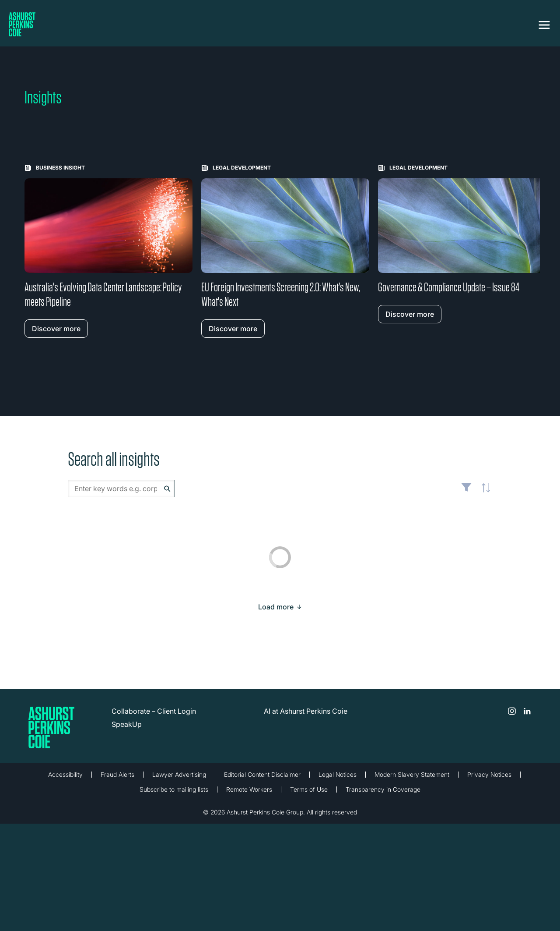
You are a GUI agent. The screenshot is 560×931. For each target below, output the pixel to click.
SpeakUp (127, 724)
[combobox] (121, 488)
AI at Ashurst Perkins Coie (305, 711)
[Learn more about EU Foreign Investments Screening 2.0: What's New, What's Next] (285, 251)
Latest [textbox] (483, 493)
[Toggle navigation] (544, 25)
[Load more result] (276, 606)
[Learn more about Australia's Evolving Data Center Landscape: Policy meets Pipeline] (108, 251)
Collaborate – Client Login (154, 711)
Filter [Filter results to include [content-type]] (466, 490)
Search (167, 488)
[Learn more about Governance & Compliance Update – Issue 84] (462, 243)
